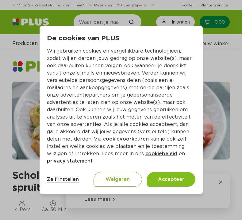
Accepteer (171, 179)
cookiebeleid (161, 153)
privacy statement (70, 161)
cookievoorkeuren (126, 139)
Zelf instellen (63, 179)
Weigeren (118, 179)
